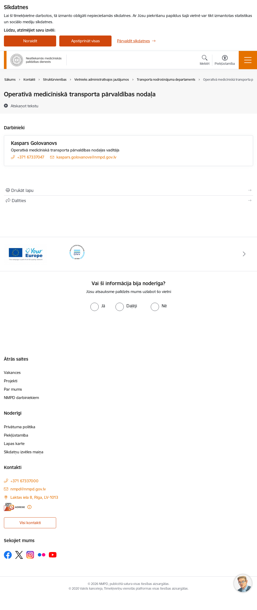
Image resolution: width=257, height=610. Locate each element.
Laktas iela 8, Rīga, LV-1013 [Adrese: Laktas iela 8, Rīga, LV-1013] (34, 497)
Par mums (13, 389)
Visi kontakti (30, 522)
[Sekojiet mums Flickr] (41, 555)
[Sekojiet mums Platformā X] (19, 555)
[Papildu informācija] (29, 507)
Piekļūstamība (16, 435)
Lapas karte (14, 443)
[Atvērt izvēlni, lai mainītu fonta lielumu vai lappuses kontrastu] (224, 61)
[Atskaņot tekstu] (24, 106)
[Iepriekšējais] (13, 254)
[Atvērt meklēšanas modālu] (204, 61)
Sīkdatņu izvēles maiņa (23, 451)
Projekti (10, 380)
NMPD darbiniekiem (21, 397)
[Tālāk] (244, 254)
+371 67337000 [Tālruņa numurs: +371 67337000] (24, 480)
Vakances (12, 372)
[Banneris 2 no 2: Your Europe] (25, 253)
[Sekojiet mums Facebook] (8, 555)
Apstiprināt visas (85, 40)
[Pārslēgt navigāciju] (248, 60)
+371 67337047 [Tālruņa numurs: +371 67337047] (30, 157)
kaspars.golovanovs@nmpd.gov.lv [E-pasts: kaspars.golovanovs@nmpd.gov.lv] (86, 157)
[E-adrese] (14, 507)
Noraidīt (30, 40)
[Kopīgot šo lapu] (128, 201)
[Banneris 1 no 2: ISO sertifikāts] (77, 253)
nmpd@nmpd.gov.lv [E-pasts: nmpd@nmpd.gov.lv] (28, 488)
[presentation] (128, 326)
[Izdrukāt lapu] (128, 190)
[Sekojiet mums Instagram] (30, 555)
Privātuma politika (19, 426)
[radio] (97, 306)
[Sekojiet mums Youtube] (53, 555)
